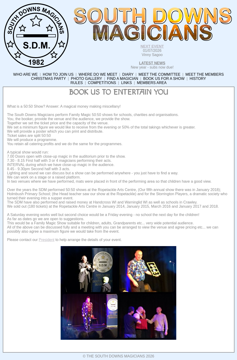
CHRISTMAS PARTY (48, 79)
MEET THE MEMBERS (204, 74)
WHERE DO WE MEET (98, 74)
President (46, 240)
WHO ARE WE (25, 74)
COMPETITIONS (102, 83)
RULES (76, 83)
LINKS (126, 83)
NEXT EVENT (152, 46)
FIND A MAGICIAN (122, 79)
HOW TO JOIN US (58, 74)
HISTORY (198, 79)
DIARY (127, 74)
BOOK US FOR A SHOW (164, 79)
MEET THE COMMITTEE (160, 74)
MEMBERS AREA (152, 83)
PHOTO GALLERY (86, 79)
